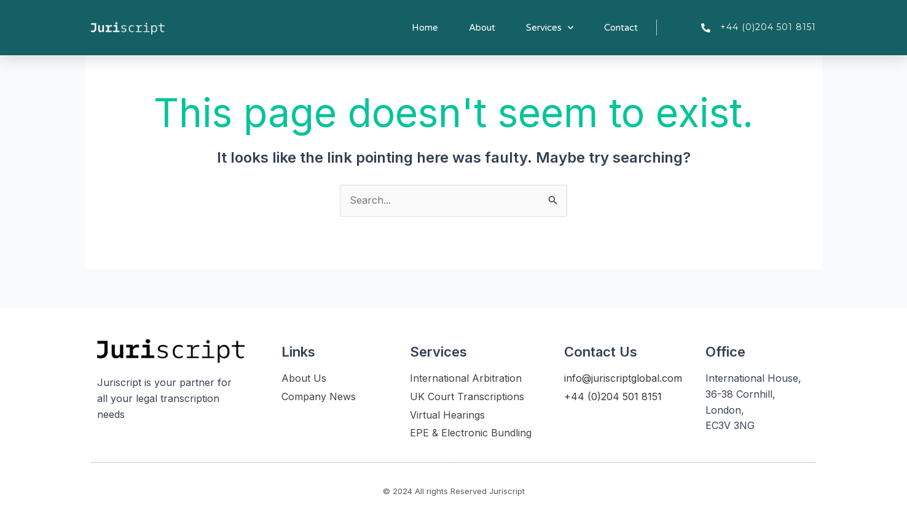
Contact (621, 27)
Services (549, 27)
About (482, 27)
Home (425, 27)
